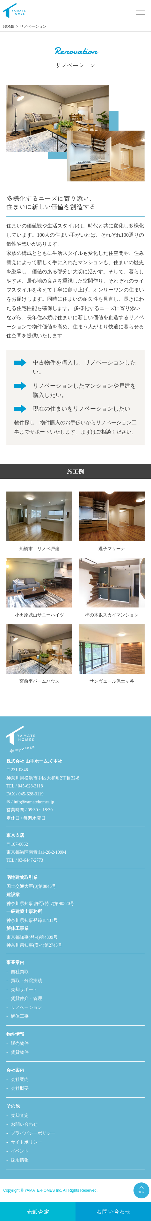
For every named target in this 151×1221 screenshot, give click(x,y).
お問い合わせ (24, 1124)
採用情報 (20, 1160)
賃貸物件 (20, 1052)
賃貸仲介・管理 (26, 998)
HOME (8, 26)
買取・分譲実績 (26, 980)
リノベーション (33, 26)
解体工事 (20, 1016)
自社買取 (20, 971)
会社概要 (20, 1088)
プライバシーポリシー (33, 1133)
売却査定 (20, 1115)
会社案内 (20, 1079)
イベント (20, 1151)
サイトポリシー (26, 1142)
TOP (142, 1192)
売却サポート (24, 989)
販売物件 (20, 1043)
